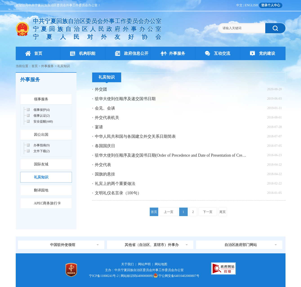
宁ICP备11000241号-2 (103, 276)
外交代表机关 (107, 117)
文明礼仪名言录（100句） (118, 193)
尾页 (222, 212)
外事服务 (172, 53)
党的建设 (262, 53)
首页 (33, 53)
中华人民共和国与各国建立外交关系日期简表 (135, 136)
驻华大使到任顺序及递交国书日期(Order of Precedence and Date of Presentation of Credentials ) (171, 155)
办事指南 (41, 145)
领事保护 (41, 110)
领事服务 (41, 99)
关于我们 (127, 264)
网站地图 (161, 264)
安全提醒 (43, 121)
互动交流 (217, 53)
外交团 (101, 89)
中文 (239, 5)
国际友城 (41, 164)
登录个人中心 (270, 5)
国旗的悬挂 (105, 174)
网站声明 (144, 264)
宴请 (99, 127)
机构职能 (82, 53)
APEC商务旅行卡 (47, 203)
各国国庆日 (105, 146)
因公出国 (41, 134)
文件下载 (41, 151)
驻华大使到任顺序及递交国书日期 (125, 98)
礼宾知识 (41, 177)
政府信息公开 (131, 53)
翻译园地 (41, 190)
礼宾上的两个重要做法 (115, 183)
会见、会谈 (105, 108)
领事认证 (41, 115)
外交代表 (103, 164)
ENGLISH (251, 5)
